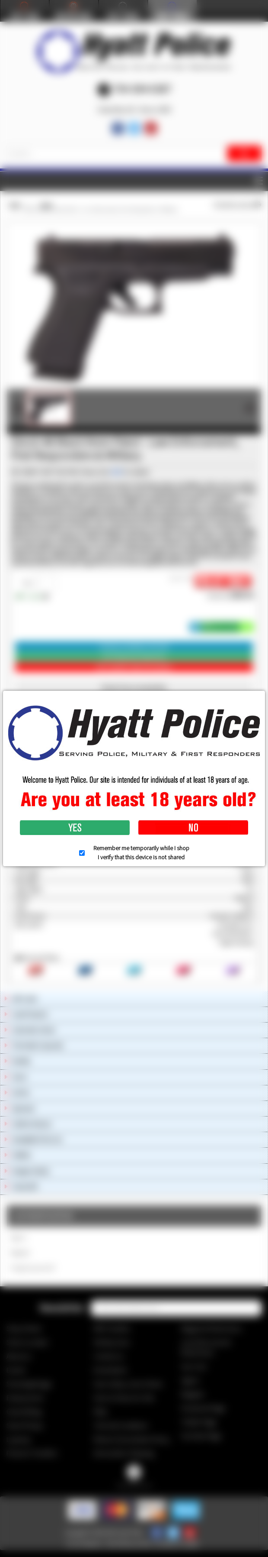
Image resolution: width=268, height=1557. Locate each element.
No (193, 827)
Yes (75, 827)
